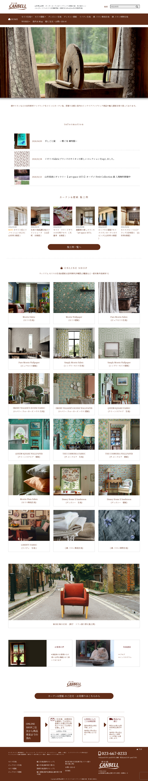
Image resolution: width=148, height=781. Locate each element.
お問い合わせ (70, 767)
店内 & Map (38, 21)
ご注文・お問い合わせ (56, 21)
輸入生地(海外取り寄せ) (46, 765)
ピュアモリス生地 (15, 765)
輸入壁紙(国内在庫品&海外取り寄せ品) (49, 773)
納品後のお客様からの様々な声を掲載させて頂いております (60, 657)
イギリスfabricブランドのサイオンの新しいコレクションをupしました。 (80, 158)
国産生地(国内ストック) (46, 768)
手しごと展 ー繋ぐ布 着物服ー (61, 140)
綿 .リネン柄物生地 (120, 16)
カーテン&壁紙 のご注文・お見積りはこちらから (74, 696)
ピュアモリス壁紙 (15, 772)
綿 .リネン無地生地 (101, 16)
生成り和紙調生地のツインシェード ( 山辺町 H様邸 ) (40, 232)
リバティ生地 (85, 16)
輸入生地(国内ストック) (46, 762)
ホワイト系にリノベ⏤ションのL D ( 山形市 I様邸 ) (17, 232)
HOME (13, 19)
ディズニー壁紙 (70, 16)
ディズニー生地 (54, 16)
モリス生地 (26, 16)
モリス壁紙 (39, 16)
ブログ (122, 654)
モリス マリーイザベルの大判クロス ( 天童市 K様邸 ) (62, 232)
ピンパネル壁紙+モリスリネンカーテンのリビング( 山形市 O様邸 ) (107, 234)
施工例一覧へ (74, 247)
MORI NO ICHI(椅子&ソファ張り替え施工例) (78, 763)
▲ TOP (139, 749)
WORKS (25, 21)
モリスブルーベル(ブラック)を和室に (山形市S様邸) (130, 232)
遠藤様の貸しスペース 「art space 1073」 (85, 231)
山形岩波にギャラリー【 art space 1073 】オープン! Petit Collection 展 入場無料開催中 (88, 176)
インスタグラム (125, 657)
